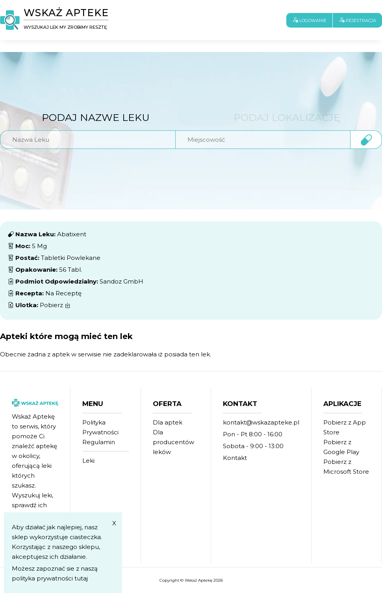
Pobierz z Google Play (341, 447)
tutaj (81, 578)
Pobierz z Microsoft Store (346, 466)
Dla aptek (167, 422)
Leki (88, 460)
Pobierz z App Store (344, 427)
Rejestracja (357, 20)
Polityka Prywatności (100, 427)
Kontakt (235, 458)
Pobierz (55, 305)
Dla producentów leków (173, 442)
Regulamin (98, 442)
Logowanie (309, 20)
